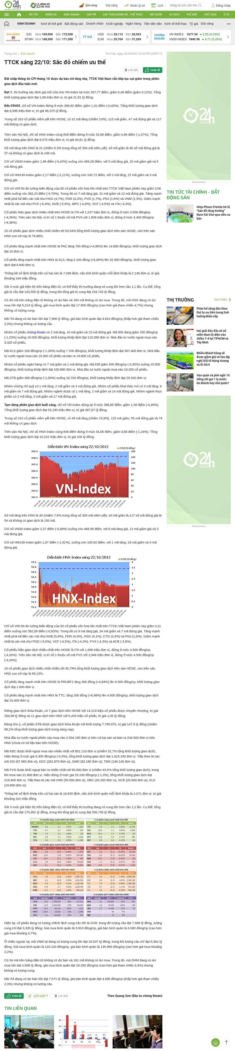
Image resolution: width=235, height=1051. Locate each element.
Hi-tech (174, 14)
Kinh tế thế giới (51, 23)
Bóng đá (51, 14)
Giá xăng (112, 5)
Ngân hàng (133, 23)
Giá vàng (207, 23)
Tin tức (33, 14)
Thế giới (192, 14)
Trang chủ (10, 53)
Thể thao (210, 14)
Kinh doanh (71, 14)
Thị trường (180, 299)
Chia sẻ (155, 70)
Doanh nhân (95, 23)
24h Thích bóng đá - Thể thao (122, 14)
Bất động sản (74, 23)
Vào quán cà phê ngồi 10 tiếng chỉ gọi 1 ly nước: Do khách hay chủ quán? (213, 379)
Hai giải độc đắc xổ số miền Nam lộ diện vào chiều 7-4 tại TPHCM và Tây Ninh (212, 336)
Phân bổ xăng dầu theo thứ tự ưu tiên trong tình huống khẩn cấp (213, 312)
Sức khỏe (156, 14)
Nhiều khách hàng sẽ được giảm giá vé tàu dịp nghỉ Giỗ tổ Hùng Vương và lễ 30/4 (213, 358)
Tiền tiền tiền (153, 23)
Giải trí (91, 14)
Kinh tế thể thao (175, 23)
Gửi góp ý (38, 996)
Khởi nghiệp (114, 23)
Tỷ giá (193, 23)
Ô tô (226, 14)
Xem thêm (221, 299)
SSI (120, 332)
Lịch (157, 5)
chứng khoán (36, 332)
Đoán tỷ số (134, 5)
